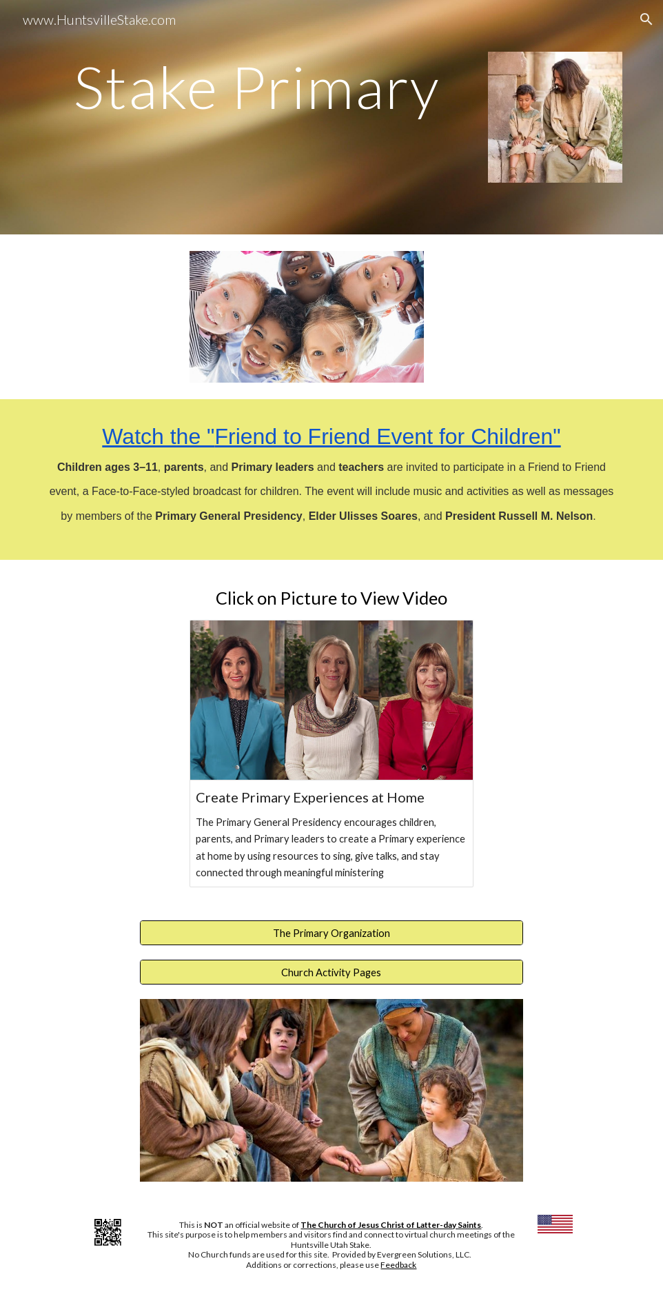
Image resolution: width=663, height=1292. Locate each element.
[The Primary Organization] (331, 933)
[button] (646, 19)
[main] (257, 86)
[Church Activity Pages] (331, 972)
